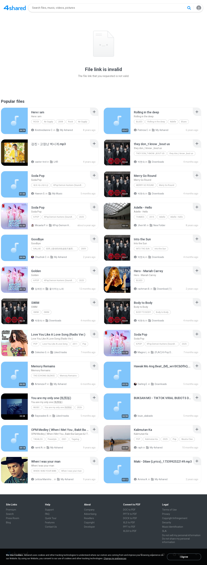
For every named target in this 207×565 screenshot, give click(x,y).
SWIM (36, 312)
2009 (83, 249)
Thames (140, 217)
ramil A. (37, 447)
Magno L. (140, 352)
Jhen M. (140, 225)
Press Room (12, 518)
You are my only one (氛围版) (58, 407)
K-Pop (36, 217)
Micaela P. (38, 225)
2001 (64, 439)
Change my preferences (115, 558)
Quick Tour (51, 518)
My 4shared (64, 130)
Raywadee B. (40, 415)
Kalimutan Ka (151, 439)
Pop (35, 344)
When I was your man (44, 471)
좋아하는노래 (55, 288)
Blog (8, 522)
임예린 (36, 288)
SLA (164, 531)
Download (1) (162, 288)
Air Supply (48, 122)
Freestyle (52, 439)
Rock (36, 122)
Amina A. (141, 479)
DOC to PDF (129, 509)
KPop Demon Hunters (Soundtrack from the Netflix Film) (69, 185)
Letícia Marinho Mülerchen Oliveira (42, 479)
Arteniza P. (39, 384)
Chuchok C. (39, 257)
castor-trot (39, 161)
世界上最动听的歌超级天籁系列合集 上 (62, 249)
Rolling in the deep (156, 122)
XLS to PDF (129, 522)
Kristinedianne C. (42, 130)
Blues (139, 122)
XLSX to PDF (129, 531)
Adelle (173, 122)
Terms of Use (169, 509)
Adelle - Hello (176, 217)
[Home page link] (15, 7)
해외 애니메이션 (40, 185)
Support (49, 509)
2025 (81, 217)
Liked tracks (58, 352)
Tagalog (38, 439)
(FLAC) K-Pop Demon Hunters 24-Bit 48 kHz (162, 352)
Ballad (37, 249)
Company (89, 509)
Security (166, 522)
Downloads (156, 161)
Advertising (90, 514)
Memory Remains (68, 376)
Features (50, 522)
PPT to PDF (129, 526)
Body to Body (143, 312)
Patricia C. (141, 130)
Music (36, 407)
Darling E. (141, 384)
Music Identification (172, 526)
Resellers (89, 518)
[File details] (14, 121)
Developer (89, 526)
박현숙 (139, 161)
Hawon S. (38, 193)
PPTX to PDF (130, 514)
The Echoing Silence (44, 376)
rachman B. (142, 288)
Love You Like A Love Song (54, 344)
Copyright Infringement (174, 518)
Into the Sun (142, 249)
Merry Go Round (145, 185)
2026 (79, 407)
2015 (151, 217)
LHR (54, 161)
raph (138, 447)
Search (10, 514)
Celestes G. (39, 352)
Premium (11, 509)
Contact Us (51, 526)
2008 (60, 122)
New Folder (157, 225)
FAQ (47, 514)
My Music (55, 193)
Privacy (166, 514)
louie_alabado (143, 415)
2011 (75, 344)
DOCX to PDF (130, 518)
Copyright (89, 522)
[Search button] (189, 8)
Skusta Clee (187, 439)
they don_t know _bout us (150, 153)
